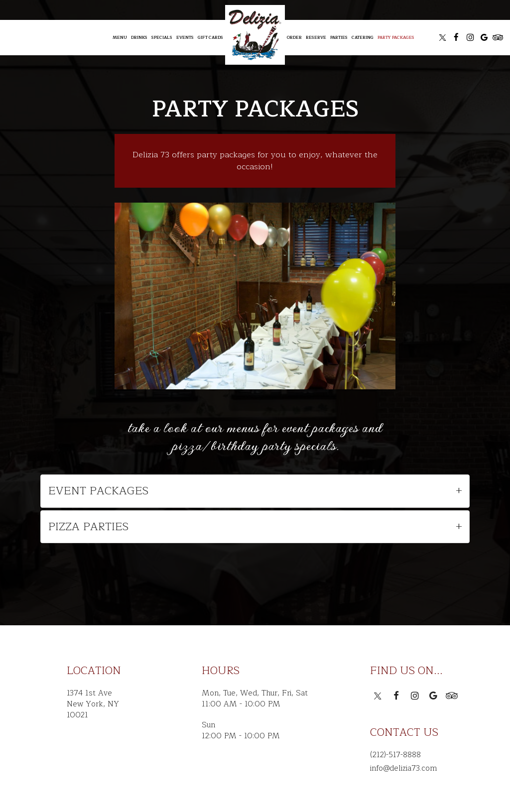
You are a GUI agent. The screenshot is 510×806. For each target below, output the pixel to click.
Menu (120, 37)
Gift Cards (210, 37)
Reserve (316, 37)
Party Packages (396, 37)
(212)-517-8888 (395, 754)
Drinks (139, 37)
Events (185, 37)
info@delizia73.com (403, 768)
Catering (363, 37)
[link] (255, 35)
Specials (161, 37)
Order (294, 37)
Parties (339, 37)
